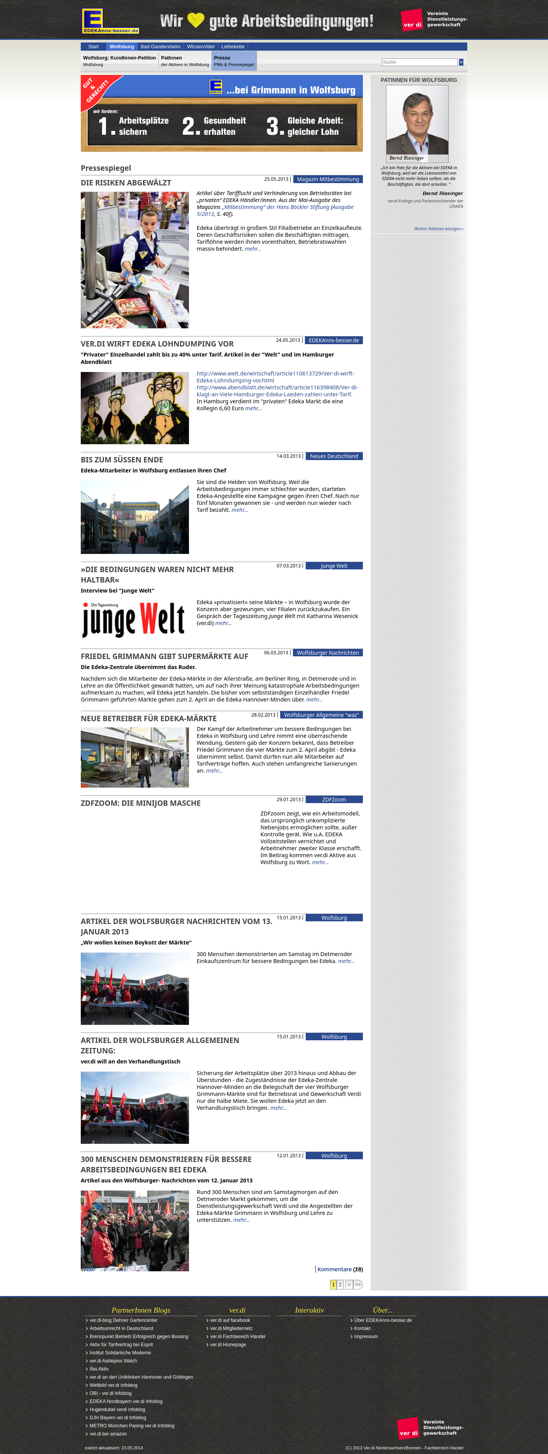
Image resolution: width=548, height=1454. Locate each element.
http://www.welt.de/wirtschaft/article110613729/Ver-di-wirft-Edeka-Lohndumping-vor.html (275, 377)
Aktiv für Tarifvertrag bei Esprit (121, 1344)
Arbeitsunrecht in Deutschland (121, 1328)
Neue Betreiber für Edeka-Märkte (149, 718)
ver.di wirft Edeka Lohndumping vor (157, 343)
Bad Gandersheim (160, 46)
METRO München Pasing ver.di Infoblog (132, 1426)
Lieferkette (233, 46)
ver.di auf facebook (230, 1320)
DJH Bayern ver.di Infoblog (118, 1417)
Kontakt (362, 1328)
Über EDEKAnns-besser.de (383, 1320)
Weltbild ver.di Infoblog (114, 1385)
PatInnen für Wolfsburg (419, 80)
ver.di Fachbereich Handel (237, 1336)
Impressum (366, 1336)
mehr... (253, 248)
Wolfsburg (122, 46)
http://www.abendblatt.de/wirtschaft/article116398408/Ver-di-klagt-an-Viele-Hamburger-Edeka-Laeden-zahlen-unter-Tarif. (277, 391)
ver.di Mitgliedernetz (231, 1328)
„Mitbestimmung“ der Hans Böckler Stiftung (275, 207)
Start (93, 46)
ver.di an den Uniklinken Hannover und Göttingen (141, 1377)
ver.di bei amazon (108, 1434)
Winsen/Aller (201, 46)
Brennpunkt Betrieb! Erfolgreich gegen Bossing (139, 1336)
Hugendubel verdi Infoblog (117, 1409)
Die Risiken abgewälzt (126, 182)
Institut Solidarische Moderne (120, 1352)
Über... (383, 1310)
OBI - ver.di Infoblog (111, 1393)
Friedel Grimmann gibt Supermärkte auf (164, 656)
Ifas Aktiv (99, 1369)
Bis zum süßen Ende (122, 459)
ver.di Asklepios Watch (113, 1361)
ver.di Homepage (228, 1344)
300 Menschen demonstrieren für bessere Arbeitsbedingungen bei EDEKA (166, 1164)
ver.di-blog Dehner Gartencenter (124, 1320)
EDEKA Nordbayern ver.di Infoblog (126, 1401)
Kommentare (335, 1269)
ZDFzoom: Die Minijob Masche (141, 803)
